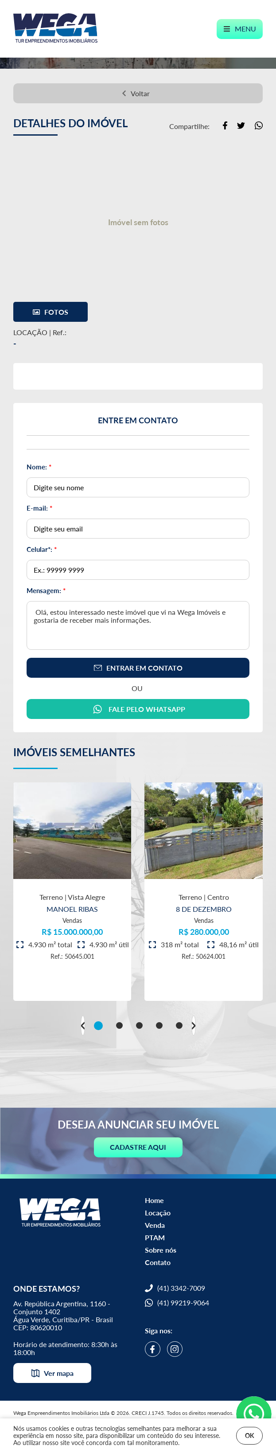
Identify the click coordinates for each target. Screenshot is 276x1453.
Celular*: (42, 549)
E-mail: (39, 508)
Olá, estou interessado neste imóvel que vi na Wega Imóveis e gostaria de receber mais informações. (138, 625)
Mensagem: (46, 590)
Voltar (136, 93)
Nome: (39, 467)
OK (249, 1435)
